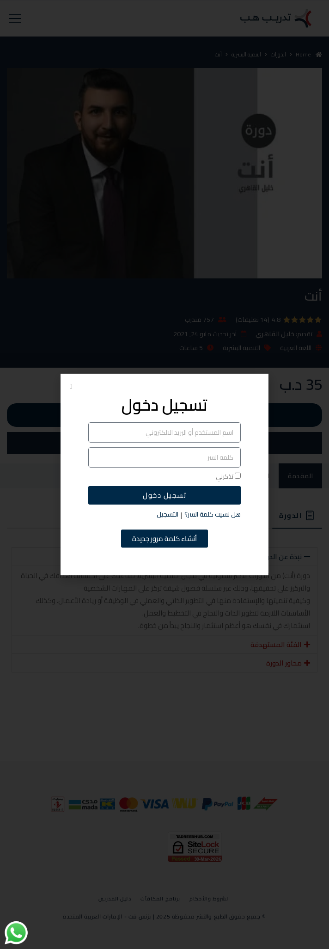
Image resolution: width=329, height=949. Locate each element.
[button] (71, 386)
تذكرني (228, 476)
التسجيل (167, 514)
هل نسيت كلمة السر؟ (212, 514)
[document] (164, 474)
